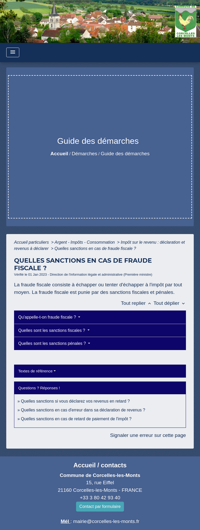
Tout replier (137, 303)
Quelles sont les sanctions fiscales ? (52, 330)
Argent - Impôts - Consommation (85, 242)
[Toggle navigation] (12, 52)
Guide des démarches (125, 153)
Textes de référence (35, 371)
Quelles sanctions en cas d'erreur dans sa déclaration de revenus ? (83, 410)
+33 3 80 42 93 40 (100, 497)
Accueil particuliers (32, 242)
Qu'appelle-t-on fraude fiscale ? (47, 317)
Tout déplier (169, 303)
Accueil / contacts (100, 465)
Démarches (84, 153)
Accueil (59, 153)
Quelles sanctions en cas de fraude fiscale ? (95, 248)
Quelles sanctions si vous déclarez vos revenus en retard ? (75, 401)
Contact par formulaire (100, 506)
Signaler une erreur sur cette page (148, 435)
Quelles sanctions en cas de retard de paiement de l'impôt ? (76, 419)
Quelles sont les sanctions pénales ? (52, 343)
